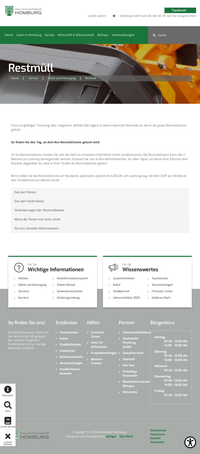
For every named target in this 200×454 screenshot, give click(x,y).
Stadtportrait (121, 291)
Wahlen (23, 278)
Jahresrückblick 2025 (126, 298)
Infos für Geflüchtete (99, 345)
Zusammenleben (123, 278)
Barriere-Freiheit (97, 361)
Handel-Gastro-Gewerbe (70, 371)
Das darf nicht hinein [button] (29, 201)
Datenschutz (158, 430)
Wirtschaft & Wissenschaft (76, 35)
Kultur (117, 285)
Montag (159, 337)
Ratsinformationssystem (72, 278)
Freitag (159, 391)
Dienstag (160, 352)
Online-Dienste (66, 285)
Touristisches (160, 278)
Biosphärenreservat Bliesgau (134, 384)
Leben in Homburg (28, 35)
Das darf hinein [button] (25, 192)
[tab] (100, 192)
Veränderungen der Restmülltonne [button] (39, 210)
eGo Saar (129, 365)
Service (49, 35)
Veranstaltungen (123, 35)
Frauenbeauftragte (102, 353)
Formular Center (162, 291)
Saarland (129, 359)
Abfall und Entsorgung (62, 78)
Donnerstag (162, 376)
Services (23, 291)
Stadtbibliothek (70, 345)
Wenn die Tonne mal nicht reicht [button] (37, 219)
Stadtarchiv (67, 351)
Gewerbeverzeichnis (70, 291)
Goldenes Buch (161, 298)
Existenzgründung (68, 298)
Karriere (23, 298)
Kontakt (155, 438)
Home (9, 35)
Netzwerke (130, 392)
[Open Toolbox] (190, 442)
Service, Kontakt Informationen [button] (36, 228)
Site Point (126, 436)
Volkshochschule (70, 357)
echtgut (111, 436)
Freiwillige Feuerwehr (130, 374)
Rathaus (103, 35)
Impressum (157, 434)
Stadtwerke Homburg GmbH (130, 343)
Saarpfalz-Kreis (133, 353)
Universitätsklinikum (134, 332)
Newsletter (157, 442)
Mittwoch (160, 366)
